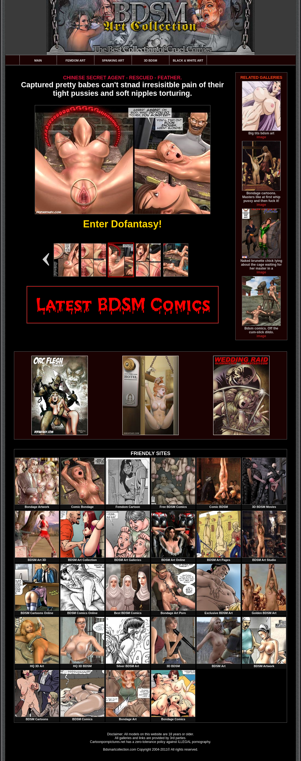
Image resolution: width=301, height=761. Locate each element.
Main (38, 60)
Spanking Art (113, 60)
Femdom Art (76, 60)
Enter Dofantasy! (122, 224)
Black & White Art (188, 60)
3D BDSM (150, 60)
